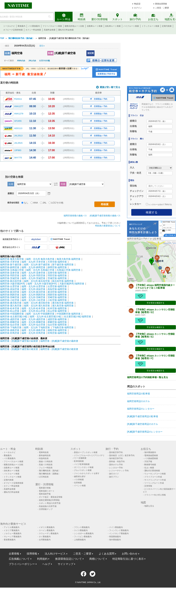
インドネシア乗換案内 (119, 533)
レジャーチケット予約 (119, 470)
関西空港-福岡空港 (57, 294)
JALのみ (32, 60)
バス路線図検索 (151, 458)
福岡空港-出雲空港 (9, 286)
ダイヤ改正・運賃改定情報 (50, 497)
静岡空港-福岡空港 (57, 267)
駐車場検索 (79, 461)
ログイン (138, 8)
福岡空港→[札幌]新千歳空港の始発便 (19, 341)
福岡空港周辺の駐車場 (138, 393)
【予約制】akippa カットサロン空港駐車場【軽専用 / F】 (155, 357)
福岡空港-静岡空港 (9, 267)
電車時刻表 (44, 452)
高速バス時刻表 (46, 464)
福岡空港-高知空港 (9, 289)
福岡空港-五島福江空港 (12, 270)
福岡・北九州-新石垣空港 (37, 281)
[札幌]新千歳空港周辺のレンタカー (144, 431)
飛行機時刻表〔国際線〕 (49, 474)
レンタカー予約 (116, 468)
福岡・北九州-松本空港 (33, 308)
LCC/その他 (44, 60)
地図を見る (149, 506)
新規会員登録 (161, 4)
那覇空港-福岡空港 (57, 322)
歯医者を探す (80, 476)
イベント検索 (80, 485)
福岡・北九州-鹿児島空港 (37, 303)
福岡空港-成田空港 (9, 319)
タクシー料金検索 (33, 30)
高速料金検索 (49, 30)
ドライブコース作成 (153, 477)
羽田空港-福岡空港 (57, 275)
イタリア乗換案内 (11, 530)
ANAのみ (21, 60)
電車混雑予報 (45, 494)
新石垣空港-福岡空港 (63, 281)
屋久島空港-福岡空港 (63, 305)
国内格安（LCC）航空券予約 (122, 455)
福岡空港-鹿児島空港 (10, 303)
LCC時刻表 (44, 477)
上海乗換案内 (80, 540)
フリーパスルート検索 (52, 26)
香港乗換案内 (9, 540)
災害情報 (148, 486)
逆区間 (90, 53)
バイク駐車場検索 (82, 464)
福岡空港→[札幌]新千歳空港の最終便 (59, 341)
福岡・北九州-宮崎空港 (33, 297)
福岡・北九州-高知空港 (33, 289)
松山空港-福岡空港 (57, 311)
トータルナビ (9, 26)
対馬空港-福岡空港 (57, 333)
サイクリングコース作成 (155, 480)
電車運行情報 (45, 488)
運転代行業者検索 (152, 470)
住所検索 (78, 483)
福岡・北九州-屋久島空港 (37, 305)
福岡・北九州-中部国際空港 (40, 313)
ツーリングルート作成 (154, 483)
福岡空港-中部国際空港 (12, 313)
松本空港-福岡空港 (57, 308)
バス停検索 (79, 479)
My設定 (137, 4)
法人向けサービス (55, 553)
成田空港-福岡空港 (57, 319)
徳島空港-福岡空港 (57, 330)
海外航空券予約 (116, 458)
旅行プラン (114, 477)
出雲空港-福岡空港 (57, 286)
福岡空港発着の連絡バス (75, 215)
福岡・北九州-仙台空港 (33, 324)
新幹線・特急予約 (117, 461)
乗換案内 (21, 26)
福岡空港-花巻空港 (9, 272)
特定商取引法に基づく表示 (128, 558)
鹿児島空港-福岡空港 (63, 303)
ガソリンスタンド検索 (84, 467)
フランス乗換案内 (82, 527)
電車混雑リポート (46, 491)
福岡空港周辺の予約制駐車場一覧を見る (147, 377)
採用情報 (32, 553)
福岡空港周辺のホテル (138, 401)
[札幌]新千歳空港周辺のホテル (142, 424)
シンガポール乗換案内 (84, 533)
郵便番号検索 (150, 464)
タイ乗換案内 (45, 536)
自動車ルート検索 (94, 26)
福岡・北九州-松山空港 (33, 311)
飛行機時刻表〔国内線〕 (49, 470)
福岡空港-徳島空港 (9, 330)
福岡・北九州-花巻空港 (33, 272)
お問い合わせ (129, 553)
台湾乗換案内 (45, 540)
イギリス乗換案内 (46, 527)
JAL (45, 202)
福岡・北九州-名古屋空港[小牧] (45, 316)
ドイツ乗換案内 (116, 527)
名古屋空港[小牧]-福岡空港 (77, 316)
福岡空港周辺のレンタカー (140, 408)
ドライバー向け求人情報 (155, 495)
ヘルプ (46, 564)
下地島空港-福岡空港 (63, 327)
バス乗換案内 (34, 26)
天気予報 (148, 461)
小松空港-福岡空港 (57, 300)
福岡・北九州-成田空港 (33, 319)
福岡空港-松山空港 (9, 311)
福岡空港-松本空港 (9, 308)
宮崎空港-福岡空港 (57, 297)
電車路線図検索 (151, 455)
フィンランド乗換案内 (119, 530)
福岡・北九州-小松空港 (33, 300)
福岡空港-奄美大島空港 (12, 259)
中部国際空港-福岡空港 (68, 313)
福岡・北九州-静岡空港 (33, 267)
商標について (97, 558)
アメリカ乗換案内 (11, 527)
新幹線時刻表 (45, 455)
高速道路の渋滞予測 (47, 506)
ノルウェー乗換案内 (12, 533)
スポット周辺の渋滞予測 (49, 503)
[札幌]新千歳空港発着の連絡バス (105, 215)
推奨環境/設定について (68, 558)
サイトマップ (65, 564)
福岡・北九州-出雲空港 (33, 286)
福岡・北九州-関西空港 (33, 294)
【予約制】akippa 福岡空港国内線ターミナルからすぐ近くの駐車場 (155, 286)
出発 (7, 53)
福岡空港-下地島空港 (10, 327)
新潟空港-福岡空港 (57, 292)
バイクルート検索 (131, 26)
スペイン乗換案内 (46, 530)
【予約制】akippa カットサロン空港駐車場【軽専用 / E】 (155, 335)
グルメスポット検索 (83, 470)
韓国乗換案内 (115, 536)
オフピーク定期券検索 (13, 30)
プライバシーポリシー (22, 564)
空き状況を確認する (155, 303)
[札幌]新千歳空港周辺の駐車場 (142, 416)
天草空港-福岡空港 (57, 261)
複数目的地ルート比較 (74, 26)
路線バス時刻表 (46, 461)
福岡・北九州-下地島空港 (37, 327)
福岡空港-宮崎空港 (9, 297)
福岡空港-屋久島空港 (10, 305)
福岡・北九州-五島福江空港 (40, 270)
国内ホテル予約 (116, 464)
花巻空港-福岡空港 (57, 272)
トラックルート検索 (150, 26)
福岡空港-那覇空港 (9, 322)
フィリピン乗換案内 (83, 536)
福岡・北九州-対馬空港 (33, 333)
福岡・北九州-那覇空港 (33, 322)
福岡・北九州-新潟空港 (33, 292)
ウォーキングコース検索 (155, 474)
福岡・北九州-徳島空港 (33, 330)
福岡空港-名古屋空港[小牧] (13, 316)
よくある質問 (106, 553)
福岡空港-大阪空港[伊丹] (12, 283)
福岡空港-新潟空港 (9, 292)
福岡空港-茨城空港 (9, 278)
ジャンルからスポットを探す (86, 473)
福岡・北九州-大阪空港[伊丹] (42, 283)
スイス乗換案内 (81, 530)
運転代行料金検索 (66, 30)
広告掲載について (19, 558)
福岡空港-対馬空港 (9, 333)
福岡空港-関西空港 (9, 294)
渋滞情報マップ (46, 509)
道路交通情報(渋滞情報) (49, 500)
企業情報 (14, 553)
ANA (35, 202)
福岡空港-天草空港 (9, 261)
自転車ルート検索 (113, 26)
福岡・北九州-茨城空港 (33, 278)
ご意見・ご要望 (162, 8)
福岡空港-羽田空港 (9, 275)
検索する (151, 212)
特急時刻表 (44, 458)
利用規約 (42, 558)
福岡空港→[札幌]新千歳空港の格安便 (19, 349)
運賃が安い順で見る (110, 87)
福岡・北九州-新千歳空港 (37, 264)
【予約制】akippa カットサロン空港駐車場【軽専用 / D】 (155, 311)
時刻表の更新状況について (108, 225)
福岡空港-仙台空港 (9, 324)
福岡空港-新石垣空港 (10, 281)
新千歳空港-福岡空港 (63, 264)
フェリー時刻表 (46, 468)
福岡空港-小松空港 (9, 300)
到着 (50, 53)
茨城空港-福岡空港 (57, 278)
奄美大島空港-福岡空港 (68, 259)
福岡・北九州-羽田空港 (33, 275)
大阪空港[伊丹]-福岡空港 (71, 283)
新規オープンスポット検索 (85, 452)
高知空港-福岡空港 (57, 289)
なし (26, 202)
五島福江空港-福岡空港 (68, 270)
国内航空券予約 (116, 452)
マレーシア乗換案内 (12, 536)
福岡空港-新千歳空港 (10, 264)
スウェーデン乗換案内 (48, 533)
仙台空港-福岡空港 (57, 324)
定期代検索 (167, 26)
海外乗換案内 (150, 452)
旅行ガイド (114, 474)
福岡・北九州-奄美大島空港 (40, 259)
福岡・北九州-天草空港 (33, 261)
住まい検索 (149, 468)
